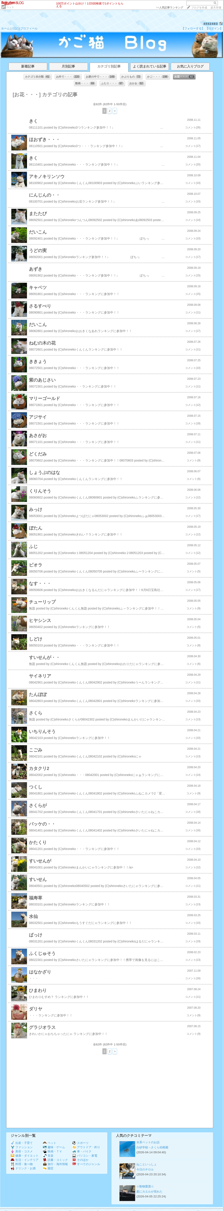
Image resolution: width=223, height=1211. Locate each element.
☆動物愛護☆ (145, 1186)
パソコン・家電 (84, 1155)
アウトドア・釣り (86, 1147)
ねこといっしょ (146, 1164)
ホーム (5, 28)
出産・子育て (22, 1143)
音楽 (48, 1155)
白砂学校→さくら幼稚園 (152, 1147)
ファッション (22, 1147)
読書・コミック (55, 1160)
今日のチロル (145, 1169)
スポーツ (80, 1143)
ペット (10, 7)
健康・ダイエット (25, 1155)
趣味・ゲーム (54, 1147)
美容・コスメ (22, 1151)
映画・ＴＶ (52, 1151)
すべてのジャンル (86, 1164)
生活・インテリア (25, 1160)
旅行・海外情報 (55, 1164)
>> (169, 7)
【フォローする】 (193, 28)
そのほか (80, 1160)
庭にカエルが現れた (149, 1191)
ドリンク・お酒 (23, 1168)
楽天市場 (216, 7)
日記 (15, 28)
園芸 (48, 1168)
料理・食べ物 (22, 1164)
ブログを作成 (199, 7)
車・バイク (81, 1151)
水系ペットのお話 (148, 1142)
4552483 (211, 23)
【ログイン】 (214, 28)
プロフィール (29, 28)
